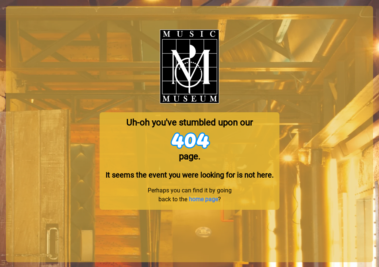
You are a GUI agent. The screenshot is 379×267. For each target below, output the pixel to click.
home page (203, 199)
